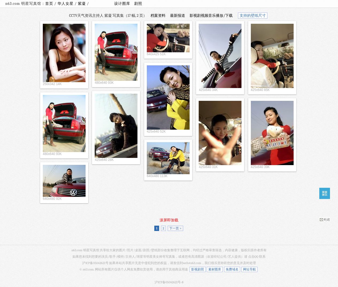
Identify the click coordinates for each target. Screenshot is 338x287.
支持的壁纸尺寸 (253, 15)
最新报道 (177, 15)
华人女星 (66, 3)
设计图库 (122, 3)
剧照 (138, 3)
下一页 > (175, 228)
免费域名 (232, 269)
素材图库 (214, 269)
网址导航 (249, 269)
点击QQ (253, 256)
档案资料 (158, 15)
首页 (49, 3)
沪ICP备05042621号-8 (169, 282)
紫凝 (82, 3)
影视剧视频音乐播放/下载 (211, 15)
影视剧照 (197, 269)
